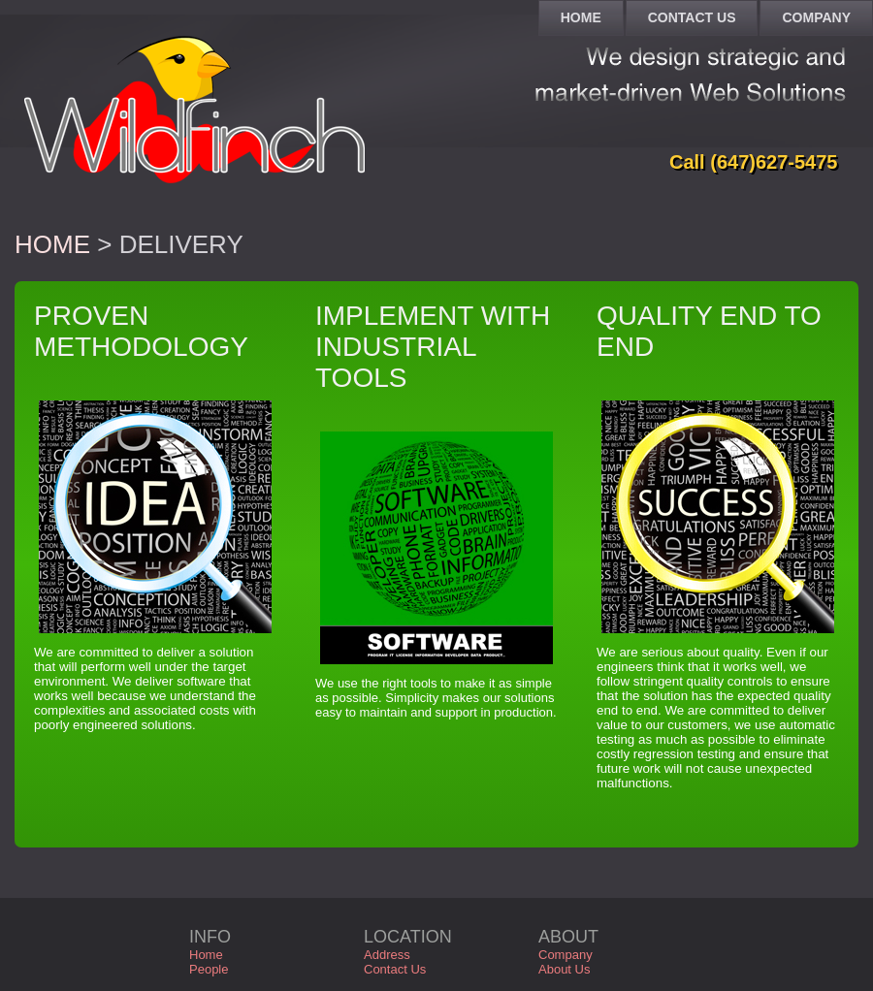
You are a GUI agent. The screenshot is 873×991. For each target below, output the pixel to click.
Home (52, 244)
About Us (564, 969)
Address (387, 954)
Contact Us (395, 969)
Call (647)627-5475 (753, 162)
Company (565, 954)
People (208, 969)
